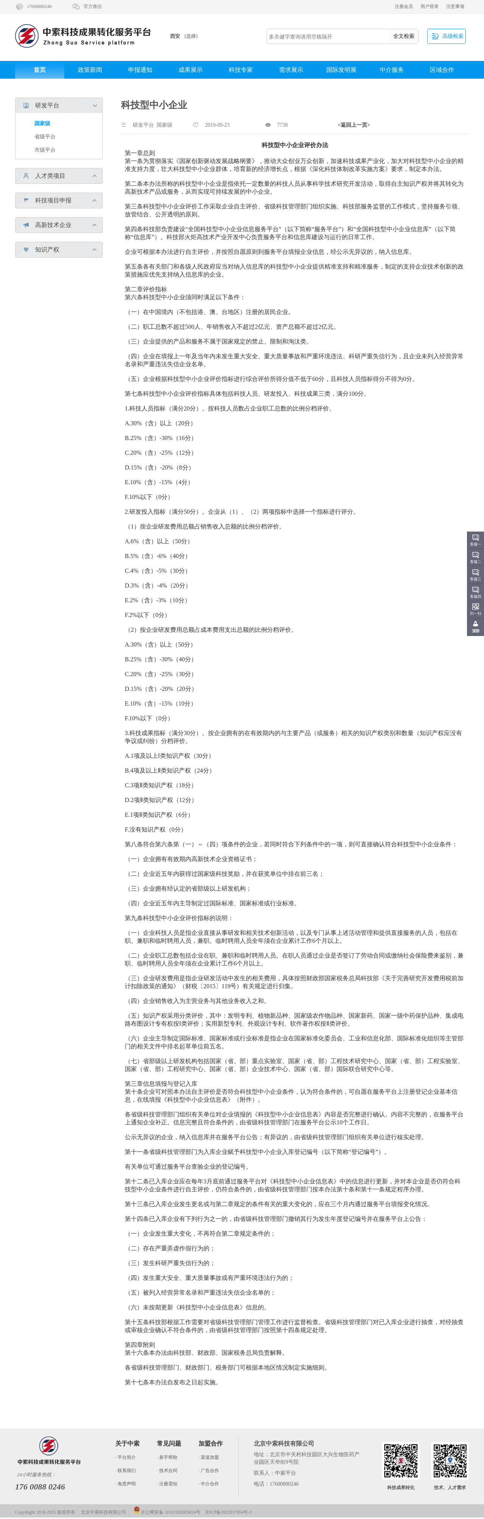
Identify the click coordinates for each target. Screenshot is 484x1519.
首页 (40, 70)
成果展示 (190, 70)
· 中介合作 (209, 1483)
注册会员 (404, 6)
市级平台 (45, 150)
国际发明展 (341, 70)
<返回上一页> (354, 125)
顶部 (475, 631)
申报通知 (140, 70)
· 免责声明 (125, 1483)
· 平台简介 (125, 1457)
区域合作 (442, 70)
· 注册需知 (167, 1483)
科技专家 (241, 70)
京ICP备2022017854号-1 (228, 1512)
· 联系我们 (125, 1470)
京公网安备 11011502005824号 (166, 1512)
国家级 (42, 123)
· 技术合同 (167, 1470)
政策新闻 (90, 70)
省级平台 (45, 137)
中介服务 (392, 70)
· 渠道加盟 (209, 1457)
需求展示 (291, 70)
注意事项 (455, 6)
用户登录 (429, 6)
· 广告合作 (209, 1470)
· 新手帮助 (167, 1457)
